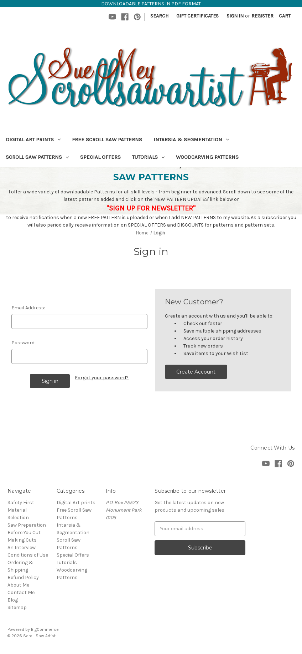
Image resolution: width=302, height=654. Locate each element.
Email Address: (28, 308)
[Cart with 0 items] (285, 16)
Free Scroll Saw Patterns (107, 139)
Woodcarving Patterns (207, 157)
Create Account (195, 372)
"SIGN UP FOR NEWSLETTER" (151, 208)
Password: (23, 343)
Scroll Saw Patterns (37, 157)
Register (262, 16)
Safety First (20, 503)
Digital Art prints (33, 139)
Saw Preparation (26, 525)
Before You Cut (24, 532)
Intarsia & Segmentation (191, 139)
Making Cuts (22, 540)
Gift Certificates (197, 16)
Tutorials (148, 157)
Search (159, 16)
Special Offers (100, 157)
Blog (12, 600)
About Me (18, 585)
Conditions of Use (27, 555)
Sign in (235, 16)
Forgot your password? (102, 378)
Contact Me (21, 592)
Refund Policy (23, 577)
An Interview (21, 547)
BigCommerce (45, 629)
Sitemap (17, 607)
